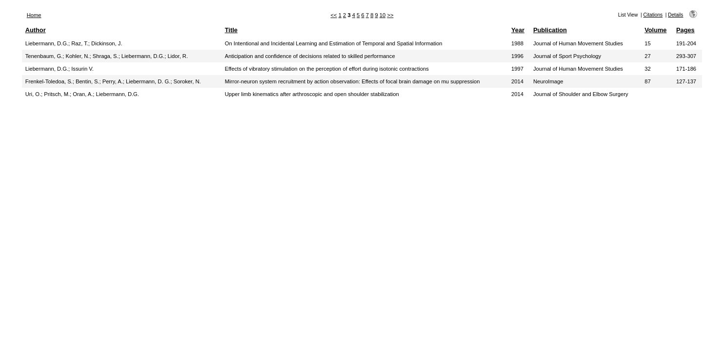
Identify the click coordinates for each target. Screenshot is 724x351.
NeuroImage (548, 81)
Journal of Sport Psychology (567, 56)
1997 (517, 69)
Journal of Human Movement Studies (578, 43)
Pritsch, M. (57, 94)
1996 (517, 56)
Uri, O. (33, 94)
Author (35, 30)
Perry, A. (112, 81)
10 (382, 15)
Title (231, 30)
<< (334, 15)
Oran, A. (83, 94)
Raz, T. (79, 43)
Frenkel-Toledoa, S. (49, 81)
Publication (550, 30)
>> (390, 15)
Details (675, 15)
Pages (685, 30)
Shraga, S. (106, 56)
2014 (517, 81)
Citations (653, 15)
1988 (517, 43)
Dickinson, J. (106, 43)
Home (34, 15)
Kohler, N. (77, 56)
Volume (655, 30)
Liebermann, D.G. (46, 43)
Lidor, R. (177, 56)
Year (517, 30)
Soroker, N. (187, 81)
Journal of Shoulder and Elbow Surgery (580, 94)
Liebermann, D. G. (148, 81)
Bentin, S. (88, 81)
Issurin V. (82, 69)
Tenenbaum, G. (44, 56)
